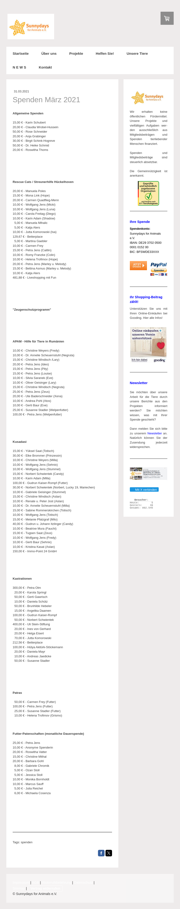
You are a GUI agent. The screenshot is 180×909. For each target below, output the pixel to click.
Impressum (21, 882)
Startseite (21, 53)
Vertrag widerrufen (45, 888)
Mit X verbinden (144, 489)
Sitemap (19, 888)
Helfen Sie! (105, 53)
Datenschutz (83, 882)
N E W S (19, 67)
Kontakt (45, 67)
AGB (35, 882)
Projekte (76, 53)
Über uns (48, 53)
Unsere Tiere (137, 53)
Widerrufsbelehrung (56, 882)
